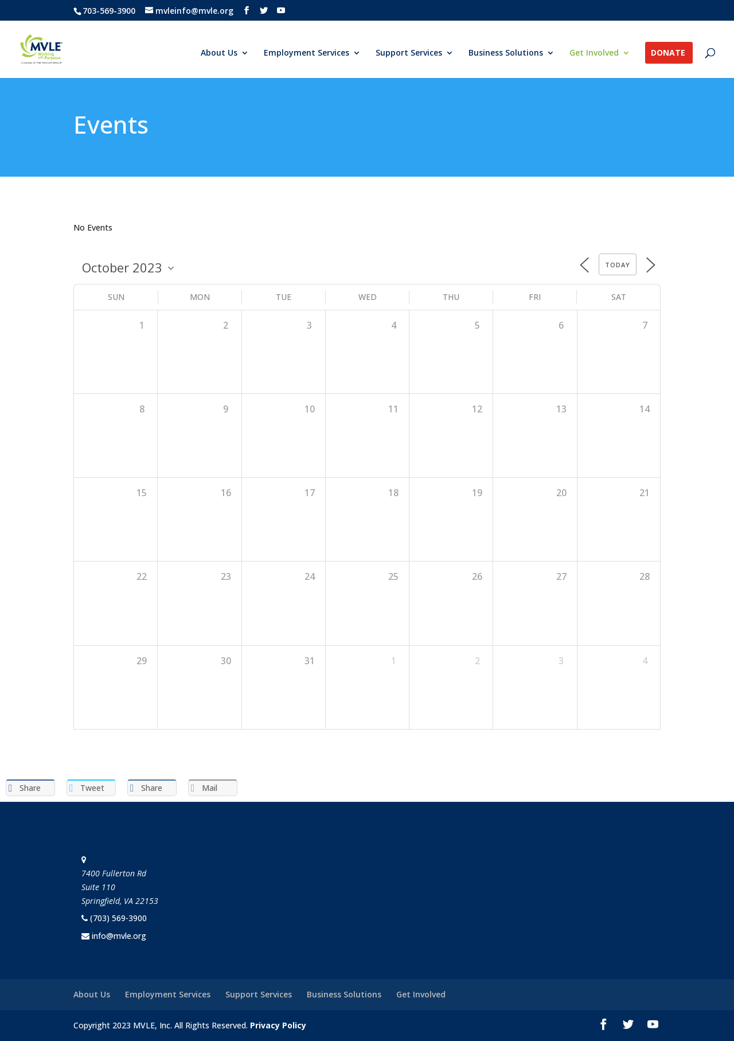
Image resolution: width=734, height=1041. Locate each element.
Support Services (409, 53)
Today (617, 264)
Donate (668, 53)
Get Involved (594, 53)
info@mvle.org (119, 935)
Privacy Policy (278, 1025)
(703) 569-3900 (118, 918)
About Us (219, 53)
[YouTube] (281, 10)
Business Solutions (505, 53)
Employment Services (306, 53)
